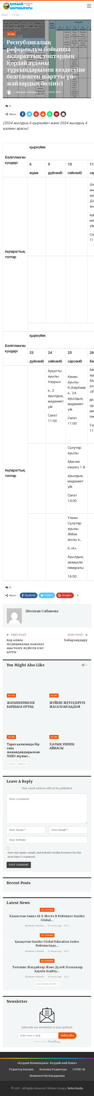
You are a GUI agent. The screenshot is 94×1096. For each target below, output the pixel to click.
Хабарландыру (75, 639)
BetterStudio (75, 1087)
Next (23, 763)
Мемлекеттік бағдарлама (47, 1075)
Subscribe (67, 1034)
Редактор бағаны (21, 1068)
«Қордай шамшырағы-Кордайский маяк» (47, 1062)
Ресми (11, 34)
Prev (12, 763)
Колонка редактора (53, 1068)
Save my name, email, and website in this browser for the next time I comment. (44, 854)
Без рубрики (47, 909)
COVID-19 (79, 1068)
